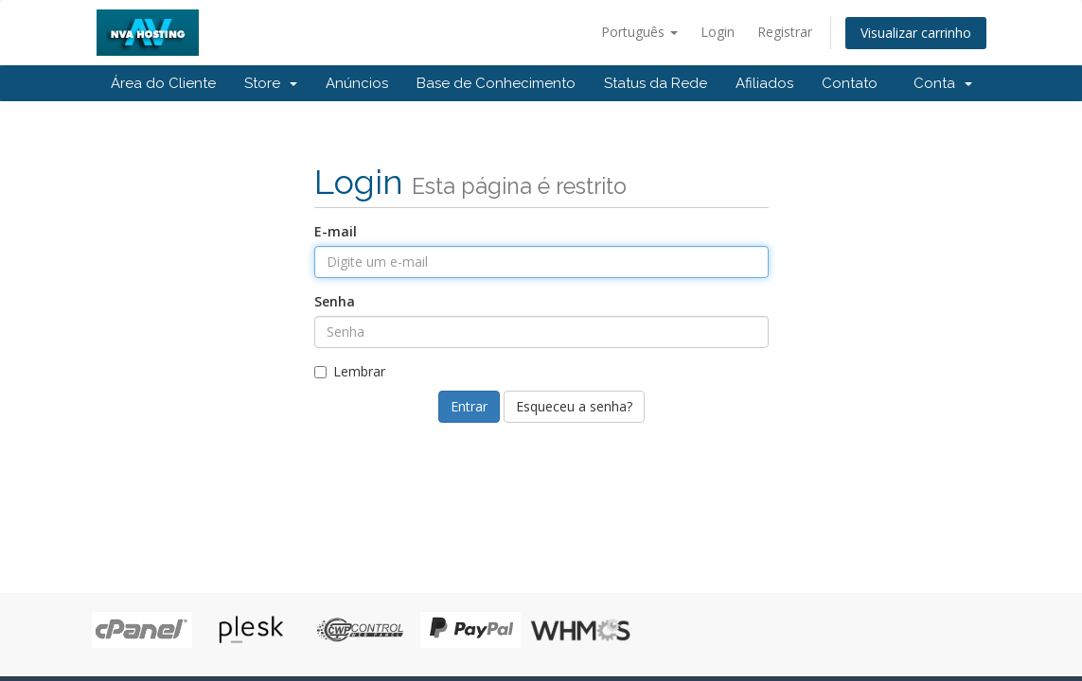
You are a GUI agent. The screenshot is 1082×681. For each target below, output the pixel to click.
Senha (334, 301)
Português (639, 32)
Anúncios (357, 83)
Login (718, 32)
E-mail (335, 231)
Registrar (784, 32)
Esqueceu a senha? (574, 406)
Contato (850, 83)
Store (270, 83)
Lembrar (349, 371)
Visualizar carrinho (915, 33)
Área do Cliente (163, 83)
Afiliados (764, 83)
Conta (942, 83)
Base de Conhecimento (496, 83)
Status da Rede (655, 83)
